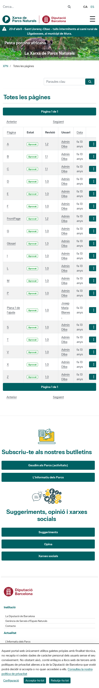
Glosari (11, 243)
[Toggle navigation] (92, 19)
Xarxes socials (48, 556)
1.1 (46, 156)
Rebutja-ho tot (60, 680)
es (92, 7)
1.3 (47, 243)
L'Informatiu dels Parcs (48, 477)
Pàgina (11, 132)
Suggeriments (48, 532)
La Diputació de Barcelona (20, 616)
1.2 (46, 144)
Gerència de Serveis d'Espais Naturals (26, 621)
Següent (58, 121)
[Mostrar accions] (93, 144)
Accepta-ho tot (34, 680)
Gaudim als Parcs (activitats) (48, 465)
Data (80, 132)
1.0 (47, 181)
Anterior (11, 121)
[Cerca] (64, 81)
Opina (48, 544)
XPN (5, 66)
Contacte (10, 626)
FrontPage (13, 218)
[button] (49, 111)
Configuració (11, 680)
